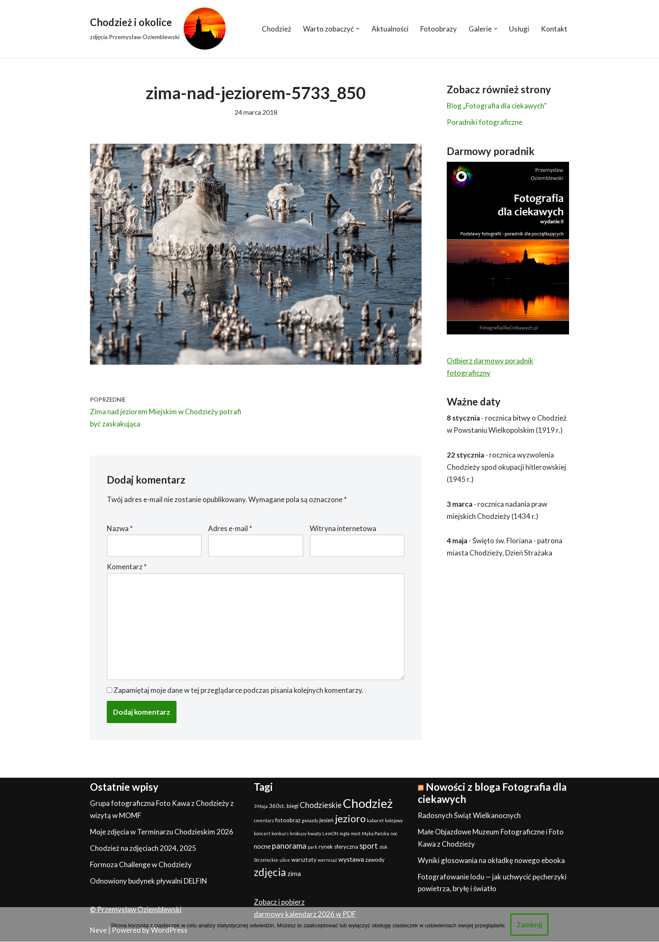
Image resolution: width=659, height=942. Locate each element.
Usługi (519, 28)
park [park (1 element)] (312, 847)
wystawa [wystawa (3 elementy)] (351, 859)
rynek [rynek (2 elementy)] (326, 847)
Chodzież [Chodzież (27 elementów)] (368, 803)
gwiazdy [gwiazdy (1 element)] (310, 821)
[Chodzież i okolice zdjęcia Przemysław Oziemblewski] (158, 29)
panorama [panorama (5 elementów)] (289, 846)
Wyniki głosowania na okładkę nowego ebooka (491, 860)
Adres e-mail (230, 528)
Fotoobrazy (438, 28)
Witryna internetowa (343, 528)
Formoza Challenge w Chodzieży (141, 864)
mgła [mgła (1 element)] (345, 834)
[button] (358, 29)
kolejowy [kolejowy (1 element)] (394, 821)
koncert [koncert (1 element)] (262, 834)
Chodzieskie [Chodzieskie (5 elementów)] (321, 805)
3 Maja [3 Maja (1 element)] (261, 806)
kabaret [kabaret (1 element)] (375, 821)
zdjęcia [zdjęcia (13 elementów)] (270, 872)
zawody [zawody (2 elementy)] (375, 859)
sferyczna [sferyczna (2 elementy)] (346, 847)
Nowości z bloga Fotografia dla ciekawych (492, 793)
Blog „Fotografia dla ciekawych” (497, 105)
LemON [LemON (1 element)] (330, 834)
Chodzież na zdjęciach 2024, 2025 (143, 848)
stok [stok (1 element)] (383, 847)
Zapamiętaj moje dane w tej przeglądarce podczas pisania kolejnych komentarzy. (238, 690)
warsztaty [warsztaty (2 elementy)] (303, 859)
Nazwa (120, 528)
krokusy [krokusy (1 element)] (298, 834)
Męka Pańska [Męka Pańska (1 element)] (375, 834)
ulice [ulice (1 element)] (284, 860)
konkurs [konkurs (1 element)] (280, 834)
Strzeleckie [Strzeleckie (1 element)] (266, 860)
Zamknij (529, 924)
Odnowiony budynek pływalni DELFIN (148, 880)
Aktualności (390, 28)
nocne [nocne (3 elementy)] (262, 846)
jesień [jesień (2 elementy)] (326, 820)
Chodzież (276, 28)
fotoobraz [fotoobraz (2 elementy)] (288, 820)
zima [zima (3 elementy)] (294, 873)
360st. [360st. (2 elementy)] (277, 806)
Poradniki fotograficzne (484, 122)
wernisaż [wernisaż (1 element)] (327, 860)
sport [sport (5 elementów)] (368, 846)
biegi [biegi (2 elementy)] (292, 806)
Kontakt (554, 28)
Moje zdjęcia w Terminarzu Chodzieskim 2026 (161, 832)
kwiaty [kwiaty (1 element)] (314, 834)
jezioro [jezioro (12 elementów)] (350, 819)
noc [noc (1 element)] (394, 834)
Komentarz (127, 566)
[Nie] (648, 924)
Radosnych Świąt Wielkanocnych (469, 815)
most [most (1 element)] (356, 834)
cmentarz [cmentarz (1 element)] (264, 821)
